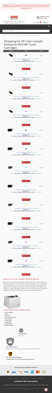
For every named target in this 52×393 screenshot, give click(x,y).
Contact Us (16, 378)
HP (8, 35)
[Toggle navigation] (49, 26)
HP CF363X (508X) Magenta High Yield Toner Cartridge (26, 264)
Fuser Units (7, 315)
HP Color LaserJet (14, 35)
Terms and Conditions (24, 378)
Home (4, 35)
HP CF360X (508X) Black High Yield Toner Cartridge (26, 152)
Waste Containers (9, 325)
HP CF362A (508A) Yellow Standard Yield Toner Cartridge (26, 208)
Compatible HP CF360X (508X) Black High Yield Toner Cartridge (26, 58)
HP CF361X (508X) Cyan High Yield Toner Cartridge (26, 189)
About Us (10, 378)
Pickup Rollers (8, 320)
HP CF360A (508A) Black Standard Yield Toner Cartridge (26, 133)
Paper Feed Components (10, 317)
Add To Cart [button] (26, 68)
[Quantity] (27, 64)
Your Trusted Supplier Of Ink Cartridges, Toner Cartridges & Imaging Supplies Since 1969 (14, 22)
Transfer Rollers (8, 323)
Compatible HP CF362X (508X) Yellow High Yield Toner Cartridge (26, 96)
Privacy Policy (41, 378)
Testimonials (33, 378)
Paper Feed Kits (8, 318)
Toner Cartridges (9, 312)
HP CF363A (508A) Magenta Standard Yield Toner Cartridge (26, 245)
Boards (6, 314)
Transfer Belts (8, 322)
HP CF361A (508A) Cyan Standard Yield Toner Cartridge (26, 171)
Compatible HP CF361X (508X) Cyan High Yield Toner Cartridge (26, 77)
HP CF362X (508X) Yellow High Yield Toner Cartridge (26, 227)
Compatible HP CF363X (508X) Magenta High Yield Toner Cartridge (26, 115)
